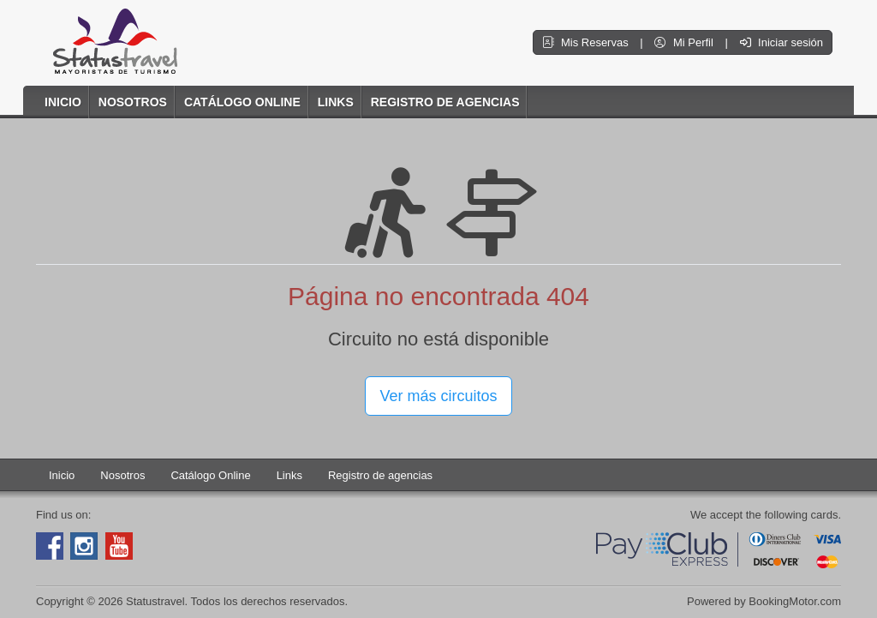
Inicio (63, 102)
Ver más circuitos (438, 396)
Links (336, 102)
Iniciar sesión (781, 42)
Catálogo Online (242, 102)
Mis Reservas (586, 42)
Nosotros (132, 102)
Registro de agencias (445, 102)
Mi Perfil (685, 42)
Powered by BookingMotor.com (764, 601)
